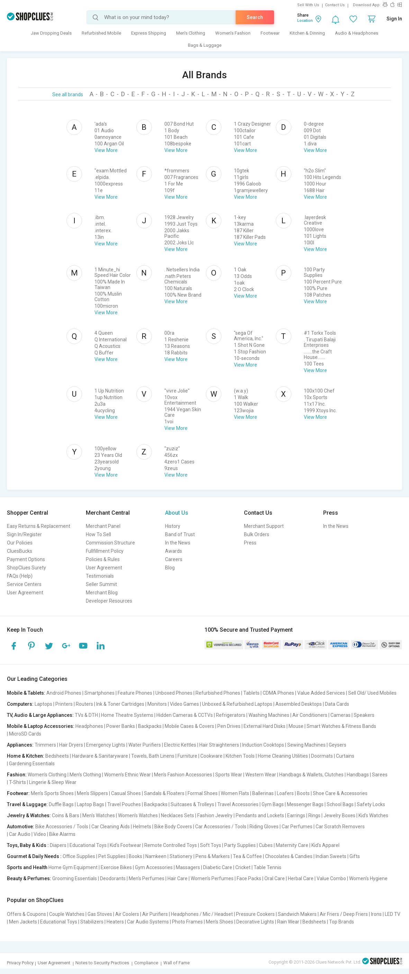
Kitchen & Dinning (307, 33)
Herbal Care (300, 878)
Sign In (394, 18)
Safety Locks (371, 804)
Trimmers (45, 745)
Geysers (337, 745)
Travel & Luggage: (27, 804)
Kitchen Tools (240, 756)
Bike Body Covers (173, 826)
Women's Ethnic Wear (127, 774)
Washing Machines (268, 715)
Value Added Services (321, 693)
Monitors (157, 704)
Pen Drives (228, 726)
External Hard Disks (264, 726)
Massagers (188, 867)
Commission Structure (110, 542)
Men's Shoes (219, 922)
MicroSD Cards (25, 734)
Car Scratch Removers (340, 826)
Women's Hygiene (368, 878)
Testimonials (100, 576)
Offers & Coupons (26, 914)
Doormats (322, 756)
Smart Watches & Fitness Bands (341, 726)
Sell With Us (308, 5)
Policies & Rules (103, 559)
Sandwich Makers (297, 914)
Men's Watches (98, 815)
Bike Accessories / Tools (61, 826)
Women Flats (235, 793)
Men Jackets (23, 922)
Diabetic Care (217, 867)
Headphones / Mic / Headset (202, 914)
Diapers (58, 845)
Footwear (270, 33)
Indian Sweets (331, 856)
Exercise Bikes (116, 867)
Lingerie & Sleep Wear (52, 782)
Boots (303, 793)
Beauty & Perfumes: (29, 878)
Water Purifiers (144, 745)
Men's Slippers (92, 793)
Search (255, 17)
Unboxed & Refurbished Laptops (237, 704)
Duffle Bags (61, 804)
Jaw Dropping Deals (51, 33)
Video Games (184, 704)
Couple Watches (66, 914)
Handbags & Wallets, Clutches (311, 774)
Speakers (364, 715)
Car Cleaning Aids (110, 826)
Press (250, 542)
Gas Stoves (100, 914)
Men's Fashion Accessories (183, 774)
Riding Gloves (264, 826)
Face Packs (249, 878)
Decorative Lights (255, 922)
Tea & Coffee (247, 856)
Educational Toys (88, 845)
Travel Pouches (124, 804)
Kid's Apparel (325, 845)
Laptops (43, 704)
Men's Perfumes (146, 878)
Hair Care (177, 878)
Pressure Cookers (255, 914)
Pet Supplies (112, 856)
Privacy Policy (20, 962)
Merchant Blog (102, 592)
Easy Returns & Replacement (38, 526)
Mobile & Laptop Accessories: (40, 726)
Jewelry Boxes (339, 815)
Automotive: (20, 826)
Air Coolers (127, 914)
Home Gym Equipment (73, 867)
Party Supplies (240, 845)
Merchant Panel (103, 526)
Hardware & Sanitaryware (100, 756)
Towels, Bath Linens (152, 756)
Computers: (20, 704)
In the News (177, 542)
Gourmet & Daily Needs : (34, 856)
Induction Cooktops (263, 745)
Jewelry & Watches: (29, 815)
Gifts (354, 856)
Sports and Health (27, 867)
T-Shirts (17, 782)
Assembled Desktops (298, 704)
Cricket (243, 867)
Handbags (358, 774)
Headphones (89, 726)
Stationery (181, 856)
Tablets (251, 693)
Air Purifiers (155, 914)
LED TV (392, 914)
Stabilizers (91, 922)
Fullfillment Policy (105, 551)
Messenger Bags (305, 804)
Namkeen (155, 856)
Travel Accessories (237, 804)
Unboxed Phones (173, 693)
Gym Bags (273, 804)
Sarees (380, 774)
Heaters (115, 922)
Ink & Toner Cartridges (120, 704)
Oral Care (274, 878)
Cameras (340, 715)
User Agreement (25, 592)
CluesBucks (19, 551)
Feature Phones (135, 693)
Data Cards (337, 704)
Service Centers (24, 584)
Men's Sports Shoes (52, 793)
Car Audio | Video (27, 834)
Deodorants (113, 878)
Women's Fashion (233, 33)
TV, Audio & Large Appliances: (40, 715)
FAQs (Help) (20, 576)
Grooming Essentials (74, 878)
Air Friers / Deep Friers (344, 914)
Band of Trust (180, 534)
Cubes (266, 845)
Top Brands (341, 922)
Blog (170, 567)
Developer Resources (109, 601)
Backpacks (150, 726)
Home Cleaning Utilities (283, 756)
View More (106, 150)
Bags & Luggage (204, 45)
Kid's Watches (373, 815)
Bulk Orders (256, 534)
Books (135, 856)
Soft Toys (210, 845)
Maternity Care (292, 845)
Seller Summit (101, 584)
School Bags (340, 804)
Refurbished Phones (218, 693)
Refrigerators (230, 715)
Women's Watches (138, 815)
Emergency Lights (105, 745)
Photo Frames (187, 922)
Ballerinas (263, 793)
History (172, 526)
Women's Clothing (47, 774)
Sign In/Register (24, 534)
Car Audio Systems (148, 922)
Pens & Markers (213, 856)
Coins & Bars (65, 815)
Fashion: (17, 774)
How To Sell (98, 534)
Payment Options (26, 559)
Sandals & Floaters (164, 793)
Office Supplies (79, 856)
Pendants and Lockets (260, 815)
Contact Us (335, 5)
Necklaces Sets (177, 815)
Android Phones (63, 693)
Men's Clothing (190, 33)
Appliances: (20, 745)
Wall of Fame (176, 962)
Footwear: (18, 793)
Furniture (187, 756)
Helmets (142, 826)
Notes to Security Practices (102, 962)
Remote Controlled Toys (170, 845)
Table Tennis (267, 867)
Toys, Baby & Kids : (28, 845)
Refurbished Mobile (101, 33)
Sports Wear (228, 774)
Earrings (296, 815)
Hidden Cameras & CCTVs (184, 715)
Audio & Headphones (356, 33)
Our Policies (20, 542)
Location (305, 20)
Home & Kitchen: (25, 756)
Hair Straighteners (219, 745)
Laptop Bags (90, 804)
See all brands (67, 94)
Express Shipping (148, 33)
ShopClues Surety (26, 567)
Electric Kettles (180, 745)
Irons (376, 914)
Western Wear (260, 774)
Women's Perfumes (212, 878)
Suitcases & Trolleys (192, 804)
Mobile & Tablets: (26, 693)
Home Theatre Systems (127, 715)
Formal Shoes (203, 793)
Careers (173, 559)
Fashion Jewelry (215, 815)
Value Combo (331, 878)
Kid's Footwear (125, 845)
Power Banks (120, 726)
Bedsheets (57, 756)
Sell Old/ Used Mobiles (372, 693)
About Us (176, 512)
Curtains (345, 756)
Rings (314, 815)
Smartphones (99, 693)
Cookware (211, 756)
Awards (173, 551)
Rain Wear (288, 922)
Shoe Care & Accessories (340, 793)
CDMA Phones (278, 693)
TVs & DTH (86, 715)
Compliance (146, 962)
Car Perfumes (297, 826)
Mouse (296, 726)
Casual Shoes (126, 793)
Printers (64, 704)
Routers (84, 704)
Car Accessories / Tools (220, 826)
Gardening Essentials (32, 763)
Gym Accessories (154, 867)
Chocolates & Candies (288, 856)
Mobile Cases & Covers (189, 726)
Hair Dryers (71, 745)
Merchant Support (264, 526)
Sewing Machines (306, 745)
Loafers (285, 793)
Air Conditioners (309, 715)
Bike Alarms (62, 834)
